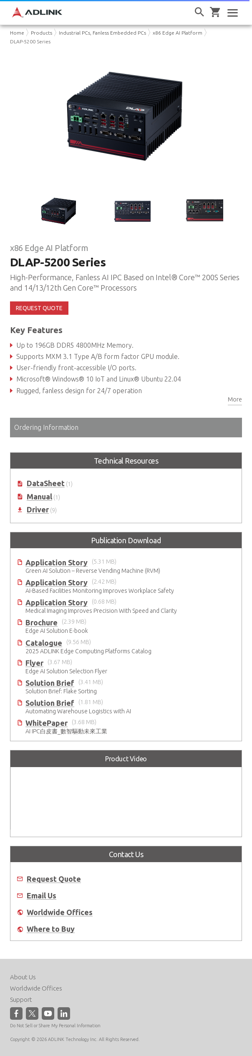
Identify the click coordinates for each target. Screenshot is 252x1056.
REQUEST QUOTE (39, 308)
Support (21, 999)
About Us (23, 977)
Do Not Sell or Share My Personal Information (55, 1025)
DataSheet (46, 483)
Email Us (41, 896)
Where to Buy (51, 929)
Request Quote (54, 879)
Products (41, 32)
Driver (38, 510)
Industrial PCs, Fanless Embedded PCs (102, 32)
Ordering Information (46, 427)
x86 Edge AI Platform (177, 32)
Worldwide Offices (60, 912)
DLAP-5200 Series (30, 41)
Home (17, 32)
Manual (39, 497)
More (235, 399)
